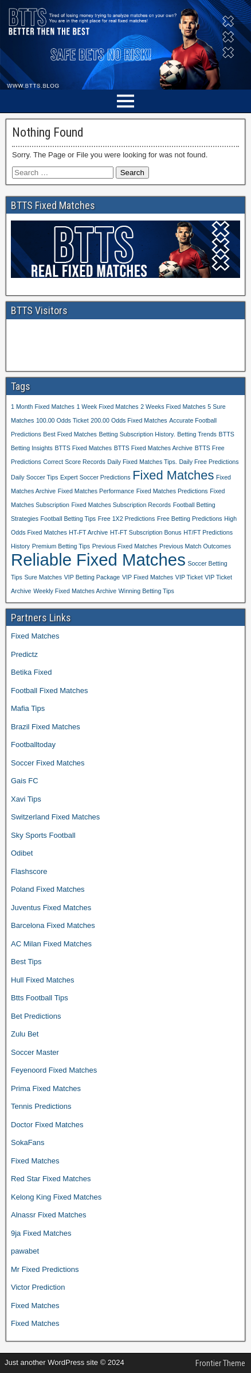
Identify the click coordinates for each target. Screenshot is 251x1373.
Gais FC (24, 780)
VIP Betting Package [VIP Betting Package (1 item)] (92, 577)
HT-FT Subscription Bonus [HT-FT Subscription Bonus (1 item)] (146, 532)
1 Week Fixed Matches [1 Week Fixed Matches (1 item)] (107, 406)
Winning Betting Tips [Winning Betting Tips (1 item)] (146, 590)
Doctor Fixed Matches (47, 1124)
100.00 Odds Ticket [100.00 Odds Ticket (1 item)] (62, 420)
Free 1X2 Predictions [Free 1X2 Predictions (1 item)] (126, 518)
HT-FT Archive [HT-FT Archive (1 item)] (88, 532)
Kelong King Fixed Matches (56, 1197)
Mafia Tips (28, 708)
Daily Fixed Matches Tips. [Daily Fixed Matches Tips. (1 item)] (142, 461)
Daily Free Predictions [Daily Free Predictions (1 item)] (208, 461)
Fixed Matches (35, 636)
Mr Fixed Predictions (45, 1269)
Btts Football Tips (39, 997)
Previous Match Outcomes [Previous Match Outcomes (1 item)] (195, 546)
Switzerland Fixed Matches (55, 817)
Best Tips (26, 961)
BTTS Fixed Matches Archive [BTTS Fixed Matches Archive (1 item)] (153, 447)
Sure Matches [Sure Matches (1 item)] (43, 577)
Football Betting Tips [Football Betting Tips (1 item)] (68, 518)
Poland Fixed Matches (48, 889)
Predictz (24, 654)
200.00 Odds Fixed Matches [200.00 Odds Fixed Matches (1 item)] (129, 420)
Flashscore (29, 871)
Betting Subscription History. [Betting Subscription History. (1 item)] (137, 434)
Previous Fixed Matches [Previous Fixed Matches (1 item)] (125, 546)
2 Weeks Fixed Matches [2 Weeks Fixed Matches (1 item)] (173, 406)
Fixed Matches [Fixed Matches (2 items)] (173, 475)
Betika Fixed (31, 672)
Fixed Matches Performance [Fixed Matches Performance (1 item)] (96, 491)
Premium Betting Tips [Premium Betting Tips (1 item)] (61, 546)
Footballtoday (33, 744)
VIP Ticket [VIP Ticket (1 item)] (189, 577)
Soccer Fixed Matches (48, 763)
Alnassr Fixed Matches (49, 1214)
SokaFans (28, 1142)
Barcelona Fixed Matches (53, 925)
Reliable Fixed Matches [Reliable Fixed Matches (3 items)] (98, 559)
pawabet (25, 1251)
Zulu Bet (24, 1034)
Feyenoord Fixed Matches (54, 1070)
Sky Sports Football (43, 835)
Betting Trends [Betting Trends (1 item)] (197, 434)
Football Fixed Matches (49, 690)
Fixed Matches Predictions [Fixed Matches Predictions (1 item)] (172, 491)
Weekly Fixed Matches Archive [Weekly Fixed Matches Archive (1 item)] (74, 590)
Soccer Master (35, 1052)
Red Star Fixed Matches (51, 1178)
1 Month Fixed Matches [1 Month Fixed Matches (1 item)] (42, 406)
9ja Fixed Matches (41, 1233)
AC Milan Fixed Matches (51, 943)
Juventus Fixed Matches (51, 907)
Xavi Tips (26, 799)
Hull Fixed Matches (42, 980)
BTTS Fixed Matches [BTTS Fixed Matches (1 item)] (83, 447)
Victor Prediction (38, 1287)
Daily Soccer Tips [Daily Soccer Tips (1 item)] (34, 477)
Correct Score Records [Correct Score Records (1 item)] (74, 461)
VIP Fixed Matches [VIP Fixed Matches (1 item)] (147, 577)
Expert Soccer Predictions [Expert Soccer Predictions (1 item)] (95, 477)
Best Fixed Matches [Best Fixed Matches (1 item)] (70, 434)
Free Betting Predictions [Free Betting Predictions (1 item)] (189, 518)
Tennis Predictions (41, 1106)
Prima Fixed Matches (46, 1088)
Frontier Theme (220, 1363)
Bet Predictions (36, 1016)
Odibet (22, 853)
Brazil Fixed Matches (45, 726)
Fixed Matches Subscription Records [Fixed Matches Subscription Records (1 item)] (121, 504)
